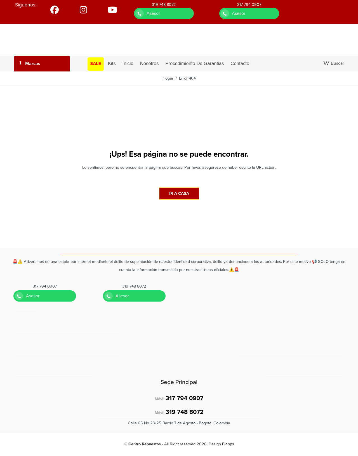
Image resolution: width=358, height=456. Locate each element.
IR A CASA (179, 193)
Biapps (228, 444)
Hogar (167, 78)
